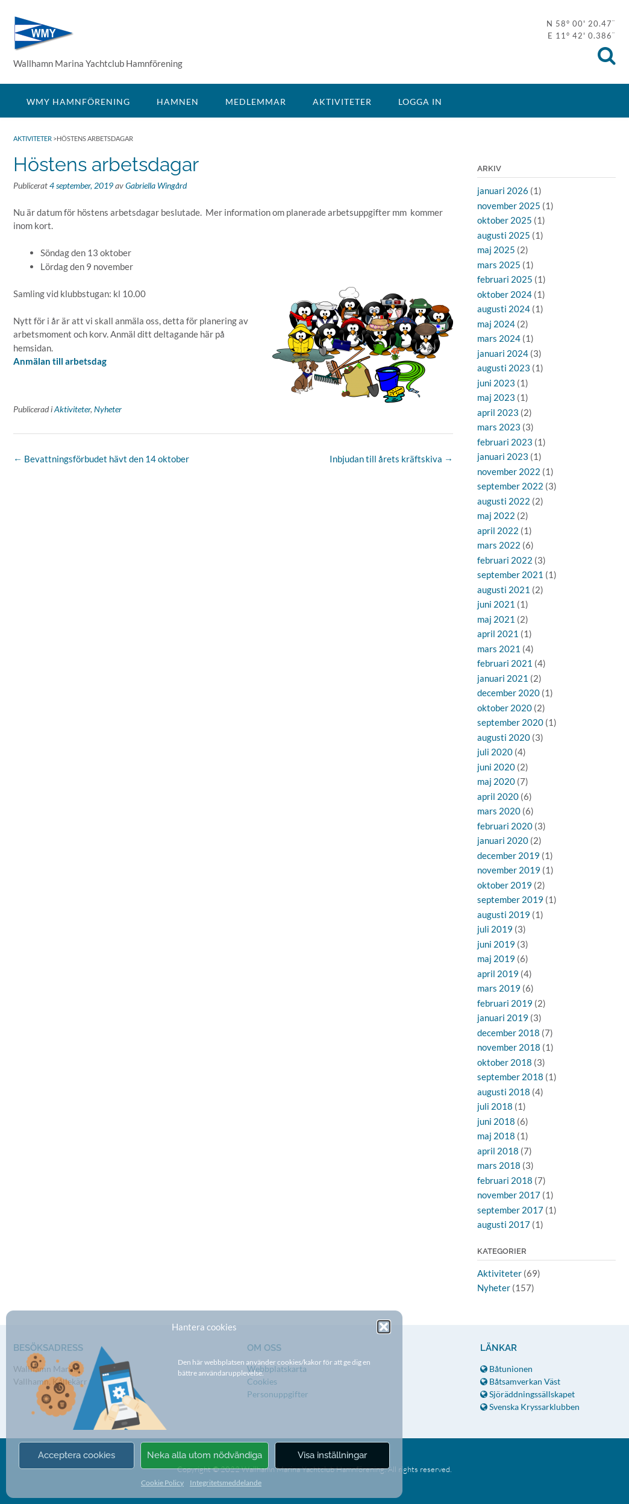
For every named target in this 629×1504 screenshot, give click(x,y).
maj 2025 (496, 249)
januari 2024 (502, 353)
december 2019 (508, 855)
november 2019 (508, 869)
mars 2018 (499, 1165)
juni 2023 (496, 382)
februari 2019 (505, 1003)
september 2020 (510, 722)
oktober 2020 (504, 707)
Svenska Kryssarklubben (530, 1407)
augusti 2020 (503, 737)
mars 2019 (499, 988)
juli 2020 (495, 751)
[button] (384, 1327)
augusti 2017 (503, 1224)
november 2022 (508, 471)
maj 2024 (496, 323)
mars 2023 (499, 426)
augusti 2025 (503, 235)
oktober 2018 (504, 1062)
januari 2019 (502, 1017)
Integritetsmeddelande (225, 1482)
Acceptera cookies (76, 1455)
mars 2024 (499, 338)
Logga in (420, 101)
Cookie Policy (162, 1482)
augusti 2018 (503, 1091)
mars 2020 (499, 810)
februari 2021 (505, 663)
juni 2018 (496, 1121)
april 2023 (498, 412)
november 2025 (508, 205)
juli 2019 (495, 928)
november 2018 (508, 1047)
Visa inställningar (332, 1455)
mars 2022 (499, 545)
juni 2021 (496, 604)
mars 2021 (499, 648)
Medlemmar (255, 101)
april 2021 (498, 633)
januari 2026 (502, 190)
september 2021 (510, 574)
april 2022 (498, 530)
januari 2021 (502, 678)
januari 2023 (502, 456)
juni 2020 (496, 766)
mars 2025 (499, 264)
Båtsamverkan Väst (520, 1381)
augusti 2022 (503, 501)
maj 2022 (496, 515)
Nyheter (108, 409)
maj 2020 (496, 781)
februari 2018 (505, 1180)
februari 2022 (505, 560)
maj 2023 (496, 397)
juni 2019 (496, 944)
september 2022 (510, 485)
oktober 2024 (504, 294)
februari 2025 (505, 279)
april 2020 (498, 796)
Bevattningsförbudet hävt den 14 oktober (101, 458)
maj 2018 (496, 1135)
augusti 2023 (503, 367)
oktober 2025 (504, 220)
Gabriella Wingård (156, 185)
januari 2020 (502, 840)
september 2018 (510, 1076)
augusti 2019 (503, 914)
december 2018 (508, 1032)
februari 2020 (505, 825)
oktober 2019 (504, 884)
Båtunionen (506, 1369)
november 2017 (508, 1194)
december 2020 (508, 692)
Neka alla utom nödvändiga (204, 1455)
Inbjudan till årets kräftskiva (391, 458)
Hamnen (178, 101)
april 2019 (498, 973)
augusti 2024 (503, 308)
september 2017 (510, 1209)
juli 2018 (495, 1106)
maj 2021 (496, 619)
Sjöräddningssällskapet (527, 1394)
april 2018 (498, 1150)
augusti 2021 (503, 589)
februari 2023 (505, 441)
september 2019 (510, 899)
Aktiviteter (342, 101)
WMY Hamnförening (43, 33)
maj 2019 (496, 958)
